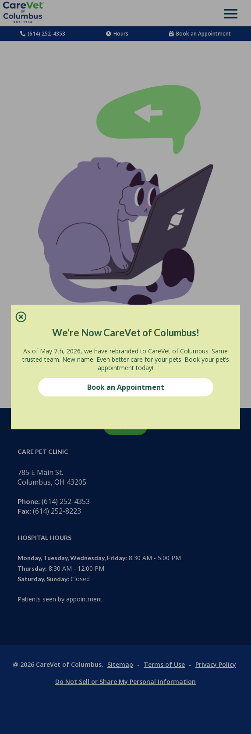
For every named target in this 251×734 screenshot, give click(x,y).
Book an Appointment (125, 387)
